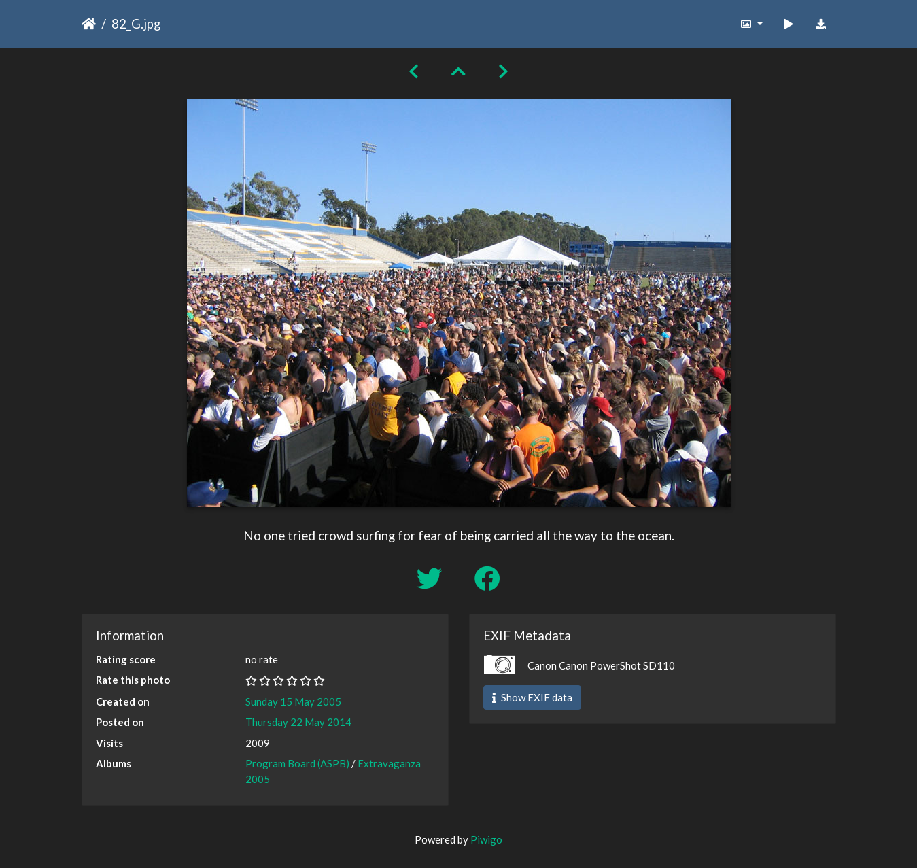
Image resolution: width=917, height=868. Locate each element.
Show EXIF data (532, 697)
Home (89, 23)
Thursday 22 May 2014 (298, 722)
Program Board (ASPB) (297, 763)
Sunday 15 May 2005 (293, 701)
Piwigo (486, 839)
